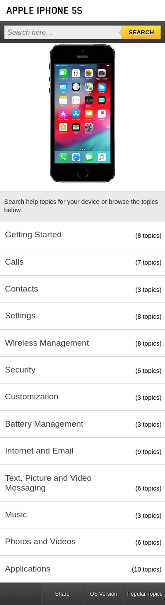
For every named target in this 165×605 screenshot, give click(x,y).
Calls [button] (14, 261)
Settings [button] (20, 315)
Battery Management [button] (44, 423)
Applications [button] (27, 568)
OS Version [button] (103, 594)
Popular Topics (144, 594)
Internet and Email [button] (39, 450)
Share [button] (62, 594)
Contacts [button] (21, 288)
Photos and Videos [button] (40, 541)
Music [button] (16, 514)
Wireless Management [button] (47, 342)
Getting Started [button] (33, 234)
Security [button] (20, 369)
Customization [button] (32, 396)
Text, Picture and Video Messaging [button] (48, 482)
